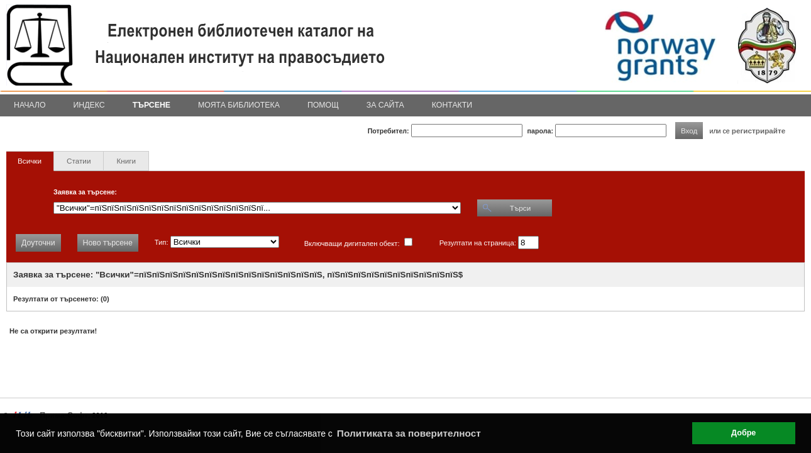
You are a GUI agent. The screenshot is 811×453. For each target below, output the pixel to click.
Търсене (151, 105)
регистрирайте (759, 130)
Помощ (323, 105)
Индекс (89, 105)
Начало (30, 105)
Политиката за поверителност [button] (409, 433)
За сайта (385, 105)
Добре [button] (743, 432)
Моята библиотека (239, 105)
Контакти (452, 105)
